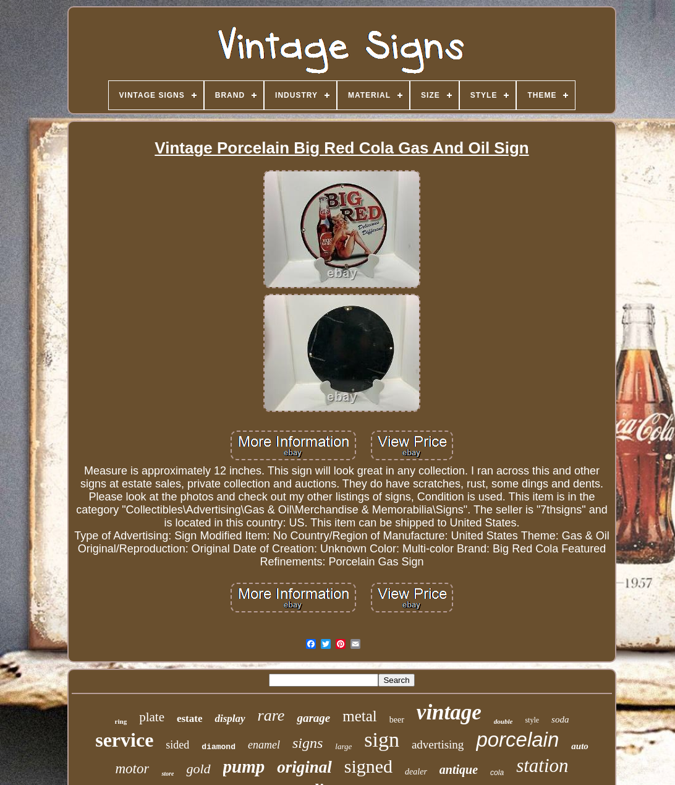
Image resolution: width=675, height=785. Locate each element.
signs (307, 743)
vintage (449, 712)
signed (368, 766)
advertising (438, 744)
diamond (219, 747)
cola (497, 772)
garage (313, 717)
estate (190, 718)
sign (381, 739)
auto (579, 746)
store (167, 773)
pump (244, 766)
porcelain (517, 739)
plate (151, 717)
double (503, 721)
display (229, 718)
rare (271, 715)
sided (177, 745)
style (532, 720)
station (542, 765)
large (343, 746)
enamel (264, 745)
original (304, 767)
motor (132, 768)
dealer (416, 771)
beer (396, 719)
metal (359, 716)
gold (198, 768)
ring (121, 721)
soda (560, 719)
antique (458, 769)
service (124, 740)
